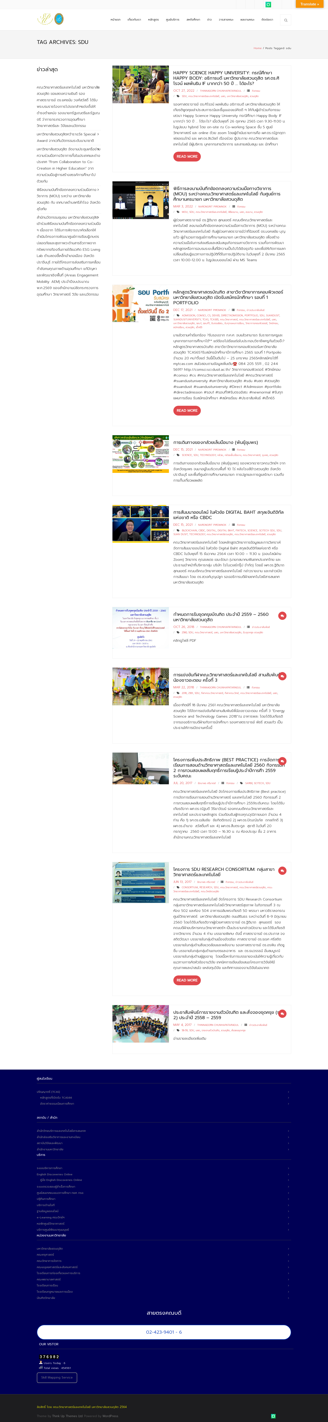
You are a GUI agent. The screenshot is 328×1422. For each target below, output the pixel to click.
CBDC (202, 529)
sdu (184, 95)
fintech (241, 529)
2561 (190, 692)
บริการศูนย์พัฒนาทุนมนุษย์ (53, 1229)
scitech (259, 782)
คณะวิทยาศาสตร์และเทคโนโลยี (203, 95)
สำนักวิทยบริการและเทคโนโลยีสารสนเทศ (61, 1130)
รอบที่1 (206, 322)
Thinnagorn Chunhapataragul (220, 89)
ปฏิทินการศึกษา (46, 1198)
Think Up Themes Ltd (67, 1415)
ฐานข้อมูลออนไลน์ (47, 1210)
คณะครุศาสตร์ (45, 1254)
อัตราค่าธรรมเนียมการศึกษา (57, 1103)
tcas (205, 318)
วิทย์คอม (273, 322)
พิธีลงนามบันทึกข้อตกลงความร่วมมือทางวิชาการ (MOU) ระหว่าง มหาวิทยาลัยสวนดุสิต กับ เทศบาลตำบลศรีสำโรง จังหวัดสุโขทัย (68, 198)
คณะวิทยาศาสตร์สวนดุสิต (220, 533)
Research (205, 886)
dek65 (216, 314)
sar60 (248, 782)
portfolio (251, 314)
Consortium (190, 886)
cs (209, 314)
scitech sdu (267, 529)
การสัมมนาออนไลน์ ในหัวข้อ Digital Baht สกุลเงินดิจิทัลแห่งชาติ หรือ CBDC (228, 514)
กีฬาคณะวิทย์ (232, 692)
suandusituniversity (187, 318)
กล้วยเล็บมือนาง (233, 454)
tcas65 (214, 318)
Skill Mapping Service (57, 1376)
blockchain (189, 529)
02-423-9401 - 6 (164, 1331)
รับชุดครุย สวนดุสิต (253, 631)
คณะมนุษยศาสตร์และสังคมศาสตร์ (57, 1266)
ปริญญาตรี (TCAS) (48, 1091)
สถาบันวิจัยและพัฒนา (49, 1142)
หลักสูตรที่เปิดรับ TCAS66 (56, 1097)
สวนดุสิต (254, 95)
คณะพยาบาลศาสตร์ (49, 1278)
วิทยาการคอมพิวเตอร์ (256, 322)
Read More (187, 155)
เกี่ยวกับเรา (134, 20)
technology (208, 454)
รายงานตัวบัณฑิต (211, 1029)
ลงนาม (249, 211)
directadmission (232, 314)
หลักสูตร (153, 20)
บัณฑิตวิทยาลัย (46, 1297)
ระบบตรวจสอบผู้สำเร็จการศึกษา (56, 1186)
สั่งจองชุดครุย (238, 1029)
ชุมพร (265, 454)
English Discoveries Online (55, 1173)
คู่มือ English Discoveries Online (61, 1179)
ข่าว (209, 20)
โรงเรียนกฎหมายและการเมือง (55, 1291)
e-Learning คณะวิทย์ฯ (50, 1216)
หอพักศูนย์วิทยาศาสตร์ (50, 1222)
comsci (201, 314)
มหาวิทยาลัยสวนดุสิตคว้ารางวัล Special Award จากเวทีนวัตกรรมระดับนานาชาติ (66, 136)
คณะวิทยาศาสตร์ (229, 318)
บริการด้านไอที (46, 1204)
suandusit (272, 314)
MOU (185, 211)
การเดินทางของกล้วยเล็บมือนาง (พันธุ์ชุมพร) (215, 441)
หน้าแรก (115, 20)
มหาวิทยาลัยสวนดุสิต (237, 95)
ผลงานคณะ (247, 20)
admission (188, 314)
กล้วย (220, 454)
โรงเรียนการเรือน (47, 1284)
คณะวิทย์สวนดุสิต (210, 890)
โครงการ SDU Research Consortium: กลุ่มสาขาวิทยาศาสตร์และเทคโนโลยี (223, 871)
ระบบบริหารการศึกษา (49, 1167)
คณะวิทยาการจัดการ (49, 1260)
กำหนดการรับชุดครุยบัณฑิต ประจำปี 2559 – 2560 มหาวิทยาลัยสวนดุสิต (221, 616)
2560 (184, 631)
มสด (223, 95)
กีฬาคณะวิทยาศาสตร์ (212, 692)
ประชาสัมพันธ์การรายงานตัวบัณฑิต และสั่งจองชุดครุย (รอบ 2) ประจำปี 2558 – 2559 (229, 1014)
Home (258, 47)
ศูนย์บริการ (172, 20)
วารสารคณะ (226, 20)
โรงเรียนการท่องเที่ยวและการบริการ (58, 1272)
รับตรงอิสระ (217, 322)
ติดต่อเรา (267, 20)
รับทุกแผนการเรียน (234, 322)
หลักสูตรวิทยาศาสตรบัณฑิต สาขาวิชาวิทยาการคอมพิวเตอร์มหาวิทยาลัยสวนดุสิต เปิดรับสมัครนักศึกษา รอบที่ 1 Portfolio (228, 296)
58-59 (185, 1029)
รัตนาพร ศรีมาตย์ (207, 782)
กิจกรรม (256, 89)
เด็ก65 (199, 326)
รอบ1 (198, 322)
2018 (184, 692)
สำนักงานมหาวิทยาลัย (50, 1148)
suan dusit (180, 533)
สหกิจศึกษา (193, 20)
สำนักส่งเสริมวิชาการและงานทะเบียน (58, 1136)
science (187, 454)
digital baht (226, 529)
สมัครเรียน (178, 326)
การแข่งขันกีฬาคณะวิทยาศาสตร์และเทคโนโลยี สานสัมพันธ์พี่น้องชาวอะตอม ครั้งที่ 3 (228, 676)
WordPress (110, 1415)
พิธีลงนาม (233, 211)
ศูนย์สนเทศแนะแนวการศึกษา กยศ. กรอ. (60, 1192)
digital (211, 529)
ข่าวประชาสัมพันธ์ (255, 309)
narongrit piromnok (212, 205)
